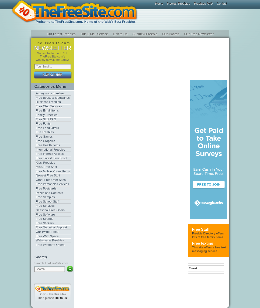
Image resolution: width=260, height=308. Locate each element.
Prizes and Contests (49, 193)
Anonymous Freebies (50, 93)
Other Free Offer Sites (51, 180)
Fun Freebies (45, 132)
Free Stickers (45, 223)
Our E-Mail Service (94, 34)
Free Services (45, 205)
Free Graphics (45, 141)
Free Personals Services (52, 184)
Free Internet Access (50, 154)
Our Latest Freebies (61, 34)
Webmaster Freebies (50, 240)
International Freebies (50, 149)
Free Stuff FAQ (46, 119)
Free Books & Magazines (53, 97)
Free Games (44, 136)
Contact (222, 3)
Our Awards (170, 34)
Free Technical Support (51, 227)
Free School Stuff (47, 201)
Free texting (202, 243)
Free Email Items (47, 110)
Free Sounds (44, 218)
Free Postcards (46, 188)
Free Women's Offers (50, 245)
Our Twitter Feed (47, 232)
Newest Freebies (178, 3)
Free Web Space (47, 236)
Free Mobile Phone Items (53, 171)
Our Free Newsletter (199, 34)
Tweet (193, 268)
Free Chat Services (49, 106)
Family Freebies (46, 115)
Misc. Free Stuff (46, 167)
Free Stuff (201, 229)
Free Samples (45, 197)
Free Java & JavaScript (51, 158)
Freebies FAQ (203, 3)
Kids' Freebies (45, 162)
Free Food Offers (47, 128)
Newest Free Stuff (48, 175)
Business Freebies (48, 102)
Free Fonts (43, 123)
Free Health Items (48, 145)
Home (159, 3)
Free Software (45, 214)
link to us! (61, 298)
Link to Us (120, 34)
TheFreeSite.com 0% (52, 289)
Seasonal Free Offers (50, 210)
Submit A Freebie (144, 34)
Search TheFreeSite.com (51, 263)
